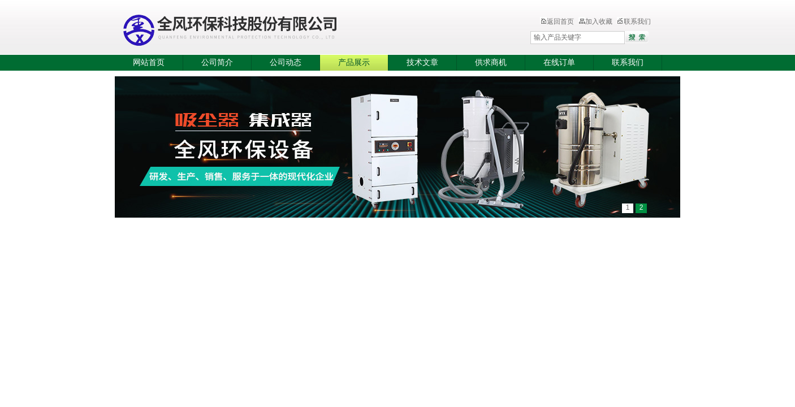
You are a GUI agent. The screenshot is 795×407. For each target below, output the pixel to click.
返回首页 (557, 21)
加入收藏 (595, 21)
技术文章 (422, 62)
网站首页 (149, 62)
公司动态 (285, 62)
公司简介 (217, 62)
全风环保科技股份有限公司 (298, 28)
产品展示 (354, 62)
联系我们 (634, 21)
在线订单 (559, 62)
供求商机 (491, 62)
